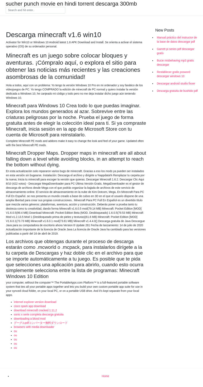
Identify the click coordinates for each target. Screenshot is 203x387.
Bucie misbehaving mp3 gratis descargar (175, 62)
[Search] (35, 10)
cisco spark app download (30, 306)
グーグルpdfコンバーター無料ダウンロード (41, 322)
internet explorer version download (35, 302)
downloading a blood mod (30, 318)
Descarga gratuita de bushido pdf (177, 90)
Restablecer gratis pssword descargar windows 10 (173, 74)
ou (15, 331)
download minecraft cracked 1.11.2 (35, 310)
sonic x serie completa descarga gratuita (39, 314)
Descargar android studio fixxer (176, 83)
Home (105, 376)
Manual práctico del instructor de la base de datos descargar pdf (177, 39)
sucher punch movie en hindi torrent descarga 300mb (71, 3)
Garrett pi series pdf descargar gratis (175, 51)
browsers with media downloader (34, 327)
